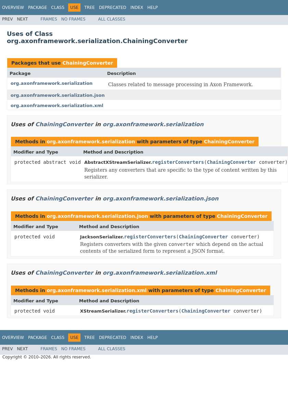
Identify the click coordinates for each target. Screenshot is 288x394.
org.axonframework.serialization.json (58, 95)
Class (57, 7)
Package (37, 7)
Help (152, 7)
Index (136, 7)
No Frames (73, 19)
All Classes (111, 19)
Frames (48, 19)
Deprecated (112, 7)
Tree (89, 7)
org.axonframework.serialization (51, 83)
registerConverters (178, 162)
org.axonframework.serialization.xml (57, 105)
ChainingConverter (87, 63)
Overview (13, 7)
